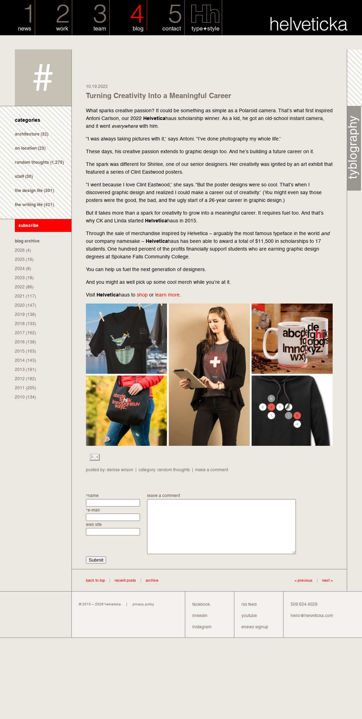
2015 (20, 351)
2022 (20, 286)
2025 (20, 259)
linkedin (200, 626)
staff (19, 176)
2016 (20, 342)
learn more (167, 295)
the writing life (29, 204)
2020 (20, 305)
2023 (20, 277)
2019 (20, 314)
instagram (201, 637)
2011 (20, 387)
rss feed (249, 614)
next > (323, 591)
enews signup (254, 637)
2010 (20, 397)
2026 (20, 250)
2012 (20, 378)
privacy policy (143, 615)
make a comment (211, 469)
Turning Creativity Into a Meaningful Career (158, 95)
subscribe (28, 225)
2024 (20, 268)
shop (142, 295)
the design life (29, 190)
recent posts (125, 591)
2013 (20, 369)
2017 (20, 332)
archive (152, 591)
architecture (27, 134)
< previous (303, 591)
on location (26, 148)
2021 (20, 296)
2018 (20, 323)
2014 (20, 360)
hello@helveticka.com (312, 626)
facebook (201, 614)
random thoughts (32, 162)
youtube (249, 626)
